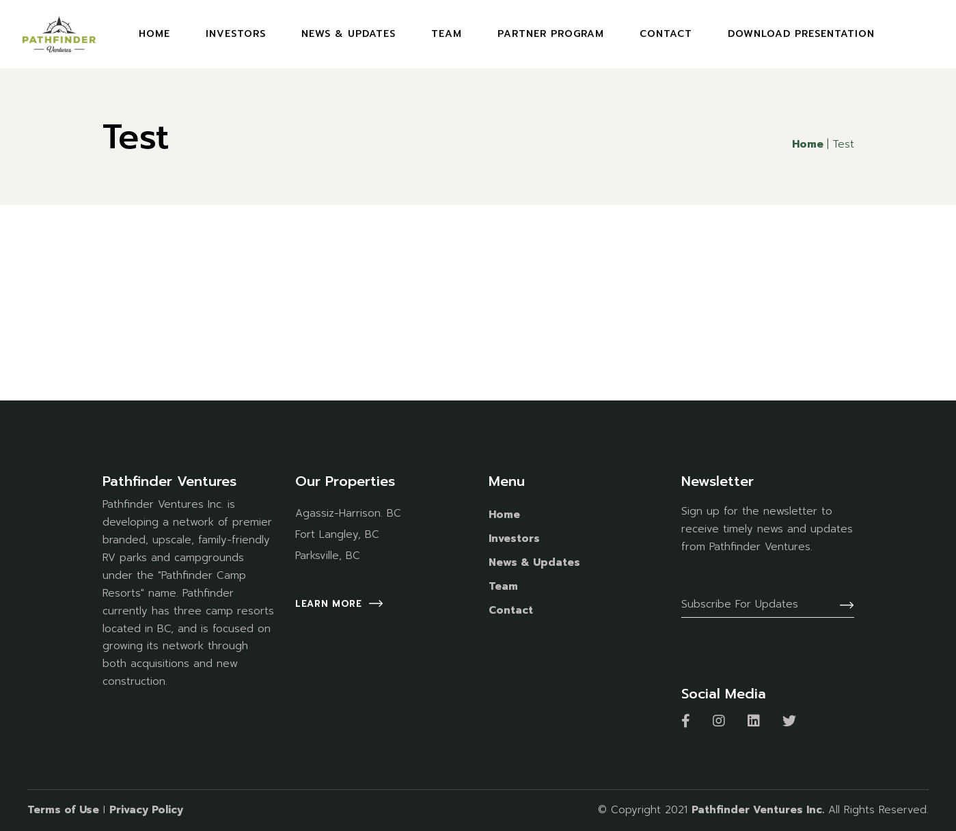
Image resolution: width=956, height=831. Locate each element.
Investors (514, 538)
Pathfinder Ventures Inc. (758, 809)
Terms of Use (63, 809)
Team (503, 586)
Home (504, 514)
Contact (511, 610)
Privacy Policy (146, 809)
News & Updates (534, 562)
